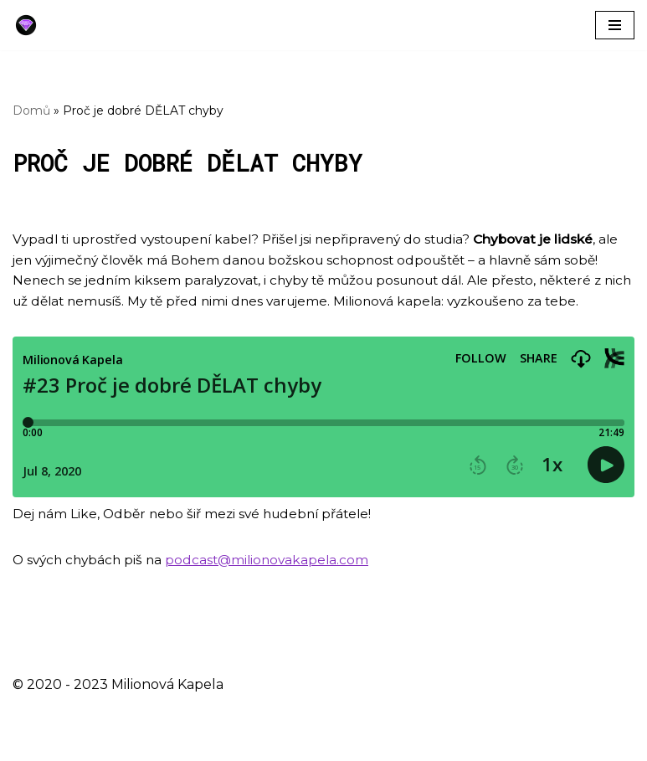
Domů (31, 110)
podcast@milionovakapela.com (276, 586)
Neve (30, 743)
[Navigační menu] (614, 25)
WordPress (148, 743)
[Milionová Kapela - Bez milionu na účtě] (30, 25)
